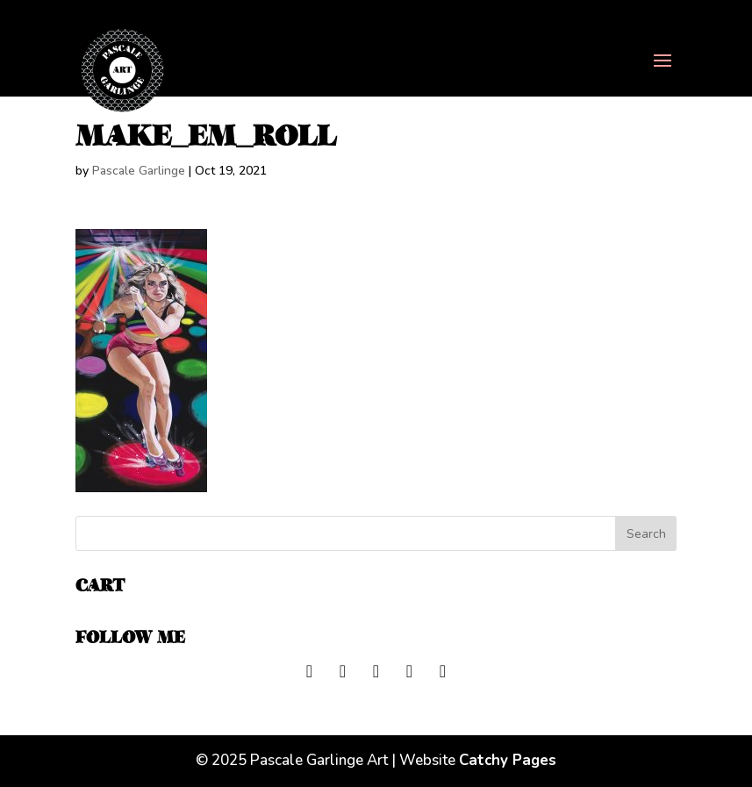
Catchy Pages (507, 760)
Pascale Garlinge (138, 170)
